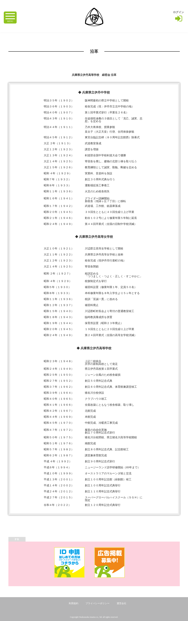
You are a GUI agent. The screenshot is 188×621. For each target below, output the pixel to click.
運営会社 (121, 603)
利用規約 (73, 603)
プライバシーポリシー (98, 603)
